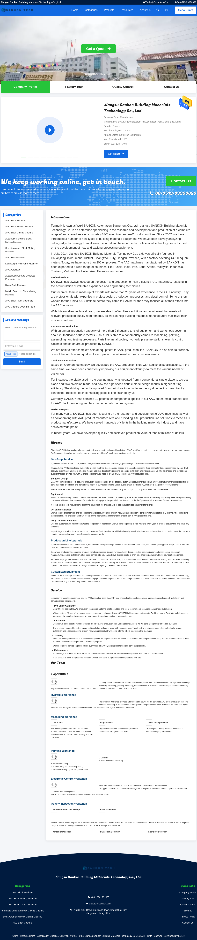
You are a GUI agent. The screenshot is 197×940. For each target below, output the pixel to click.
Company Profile (187, 892)
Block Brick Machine (15, 285)
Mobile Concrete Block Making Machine (20, 293)
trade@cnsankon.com (157, 2)
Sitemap (188, 910)
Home (74, 10)
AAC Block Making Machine (19, 226)
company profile (25, 86)
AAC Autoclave (13, 269)
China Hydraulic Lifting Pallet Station (30, 936)
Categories (91, 10)
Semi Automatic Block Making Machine (20, 250)
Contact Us (172, 86)
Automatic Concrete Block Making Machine (18, 240)
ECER (181, 936)
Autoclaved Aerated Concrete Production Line (20, 277)
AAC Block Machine (15, 220)
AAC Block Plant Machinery (19, 300)
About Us (145, 10)
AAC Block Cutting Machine (19, 232)
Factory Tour (74, 86)
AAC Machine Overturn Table (20, 306)
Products (109, 10)
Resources (127, 10)
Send (22, 361)
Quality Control (123, 86)
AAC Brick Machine (15, 257)
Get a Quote (185, 10)
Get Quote (114, 153)
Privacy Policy (188, 916)
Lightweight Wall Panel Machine (21, 263)
